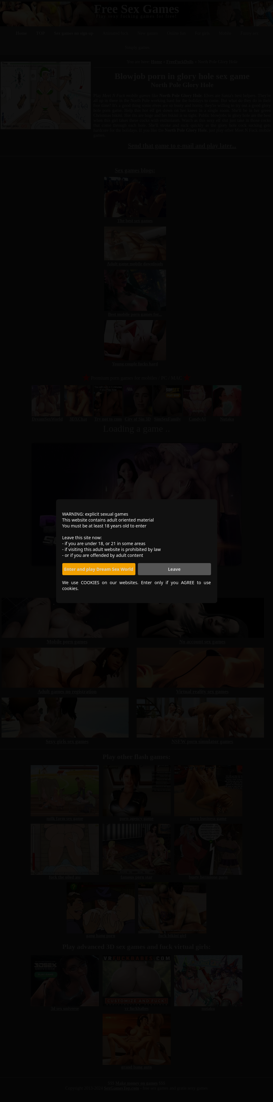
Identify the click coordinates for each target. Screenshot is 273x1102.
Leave (174, 569)
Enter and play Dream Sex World (98, 569)
